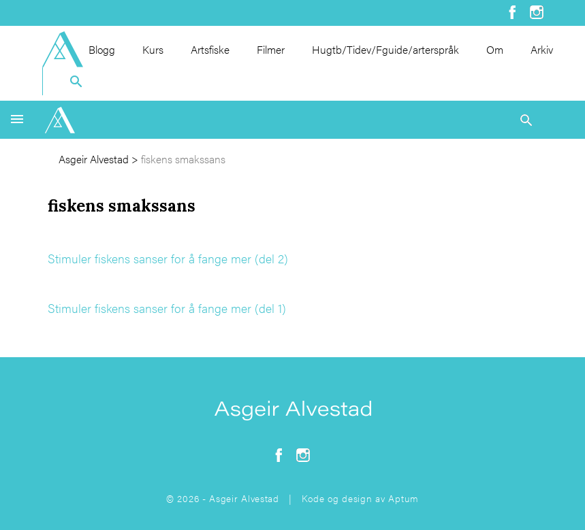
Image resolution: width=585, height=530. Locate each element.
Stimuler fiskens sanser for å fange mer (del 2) (168, 258)
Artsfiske (210, 49)
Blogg (102, 49)
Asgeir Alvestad (94, 159)
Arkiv (542, 49)
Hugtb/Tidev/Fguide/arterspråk (385, 49)
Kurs (152, 49)
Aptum (403, 498)
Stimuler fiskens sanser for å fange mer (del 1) (167, 307)
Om (494, 49)
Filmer (271, 49)
